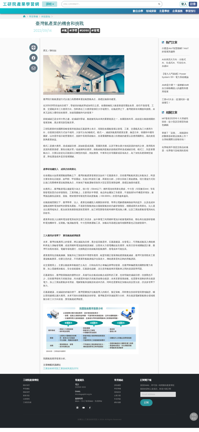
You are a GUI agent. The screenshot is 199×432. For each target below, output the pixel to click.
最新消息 (27, 399)
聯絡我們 (27, 396)
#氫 (64, 30)
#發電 (95, 30)
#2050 (84, 30)
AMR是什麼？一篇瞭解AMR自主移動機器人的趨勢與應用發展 (175, 93)
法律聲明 (27, 402)
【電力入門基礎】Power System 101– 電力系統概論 (175, 80)
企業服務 (177, 11)
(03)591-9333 (81, 391)
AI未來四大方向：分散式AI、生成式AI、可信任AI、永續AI (175, 67)
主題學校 (164, 11)
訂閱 (146, 407)
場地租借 (118, 396)
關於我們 (27, 389)
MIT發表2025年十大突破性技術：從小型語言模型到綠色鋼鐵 (175, 126)
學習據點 (27, 392)
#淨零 (73, 30)
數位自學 (138, 11)
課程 (49, 4)
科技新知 (45, 16)
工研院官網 (28, 406)
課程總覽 (118, 389)
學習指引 (190, 11)
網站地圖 (118, 406)
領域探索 (151, 11)
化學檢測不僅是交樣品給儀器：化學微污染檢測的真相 (175, 153)
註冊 (193, 4)
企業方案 (118, 399)
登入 (184, 4)
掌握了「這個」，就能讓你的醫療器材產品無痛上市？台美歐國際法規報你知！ (175, 140)
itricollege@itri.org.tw (85, 398)
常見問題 (118, 402)
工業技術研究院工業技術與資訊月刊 (60, 372)
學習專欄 (33, 16)
